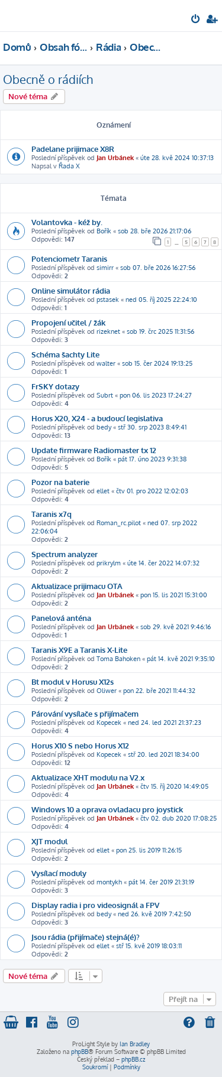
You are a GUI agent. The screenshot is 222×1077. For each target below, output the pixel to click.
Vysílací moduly (58, 873)
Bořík (103, 231)
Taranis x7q (51, 514)
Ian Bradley (135, 1043)
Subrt (104, 395)
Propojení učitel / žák (68, 322)
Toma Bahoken (118, 659)
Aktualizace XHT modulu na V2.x (87, 777)
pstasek (107, 299)
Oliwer (106, 690)
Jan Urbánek (115, 158)
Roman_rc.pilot (118, 523)
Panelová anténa (61, 618)
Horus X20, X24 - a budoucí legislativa (97, 418)
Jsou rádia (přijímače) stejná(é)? (85, 937)
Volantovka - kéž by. (66, 222)
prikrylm (108, 563)
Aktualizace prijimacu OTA (77, 586)
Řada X (69, 166)
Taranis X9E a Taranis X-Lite (79, 650)
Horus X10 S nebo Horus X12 (80, 745)
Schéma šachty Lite (65, 354)
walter (105, 363)
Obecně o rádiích (48, 79)
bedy (103, 427)
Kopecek (108, 722)
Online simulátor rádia (70, 290)
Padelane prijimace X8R (72, 149)
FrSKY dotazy (55, 386)
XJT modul (49, 841)
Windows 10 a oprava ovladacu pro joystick (107, 809)
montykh (109, 882)
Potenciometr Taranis (69, 258)
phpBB (79, 1051)
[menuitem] (196, 20)
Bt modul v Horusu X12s (72, 681)
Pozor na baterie (60, 482)
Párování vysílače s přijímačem (85, 713)
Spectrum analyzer (64, 554)
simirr (105, 267)
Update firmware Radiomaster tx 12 (93, 450)
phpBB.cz (133, 1059)
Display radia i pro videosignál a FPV (95, 905)
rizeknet (108, 331)
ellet (103, 491)
